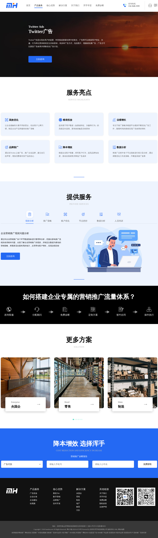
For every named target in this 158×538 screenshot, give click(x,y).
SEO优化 (72, 533)
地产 (78, 503)
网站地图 (121, 529)
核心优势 (51, 5)
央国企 (79, 493)
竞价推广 (136, 533)
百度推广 (35, 533)
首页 (28, 5)
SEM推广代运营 (102, 533)
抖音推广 (79, 533)
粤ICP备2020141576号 (74, 529)
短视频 (32, 503)
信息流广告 (93, 533)
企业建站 (33, 500)
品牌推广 (56, 500)
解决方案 (63, 5)
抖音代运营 (119, 533)
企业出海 (33, 497)
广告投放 (33, 493)
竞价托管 (143, 533)
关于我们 (75, 5)
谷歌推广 (49, 533)
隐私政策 (103, 503)
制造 (78, 500)
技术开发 (56, 503)
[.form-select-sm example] (22, 464)
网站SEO (86, 533)
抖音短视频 (42, 533)
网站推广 (21, 533)
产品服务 (38, 5)
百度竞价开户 (128, 533)
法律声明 (103, 507)
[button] (73, 419)
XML (116, 529)
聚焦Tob (56, 493)
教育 (78, 507)
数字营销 (56, 497)
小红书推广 (65, 533)
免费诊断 (100, 5)
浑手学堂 (87, 5)
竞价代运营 (57, 533)
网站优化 (28, 533)
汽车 (78, 510)
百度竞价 (112, 533)
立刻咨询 (10, 256)
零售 (78, 497)
